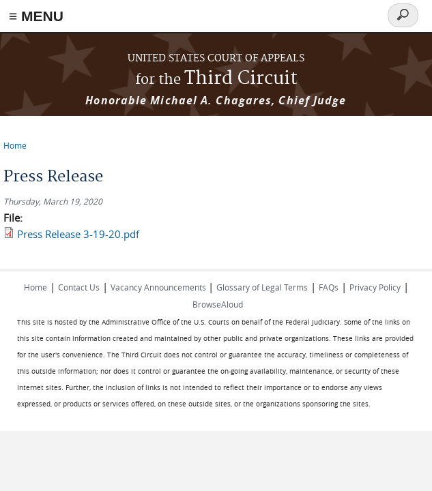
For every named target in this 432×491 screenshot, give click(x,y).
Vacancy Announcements (159, 287)
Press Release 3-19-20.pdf (78, 234)
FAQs (329, 287)
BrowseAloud (217, 304)
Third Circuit (216, 79)
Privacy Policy (375, 287)
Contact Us (79, 287)
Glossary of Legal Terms (262, 287)
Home (15, 145)
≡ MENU (36, 16)
